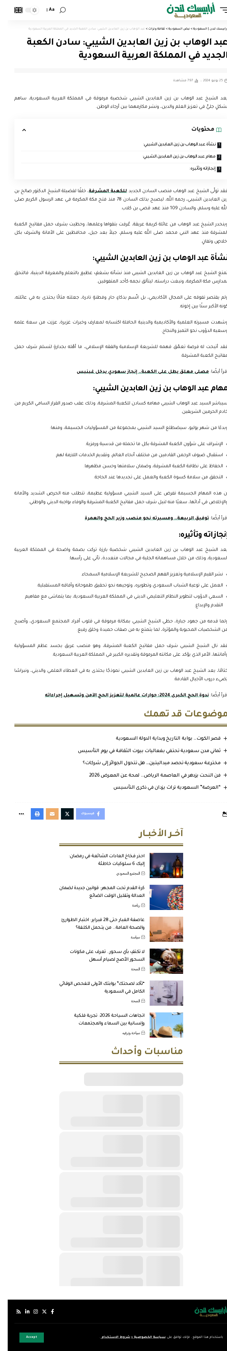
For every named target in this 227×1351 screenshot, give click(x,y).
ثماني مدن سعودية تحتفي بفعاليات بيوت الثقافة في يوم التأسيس (141, 751)
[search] (55, 10)
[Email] (44, 814)
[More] (14, 814)
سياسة (127, 937)
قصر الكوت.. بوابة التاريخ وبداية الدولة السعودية (160, 739)
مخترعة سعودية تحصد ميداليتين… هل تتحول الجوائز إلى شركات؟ (144, 763)
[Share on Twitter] (59, 814)
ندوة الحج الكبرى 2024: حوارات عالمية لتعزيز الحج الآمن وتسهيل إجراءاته (119, 695)
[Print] (29, 814)
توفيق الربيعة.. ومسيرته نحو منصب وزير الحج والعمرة (139, 518)
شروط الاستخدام (108, 1337)
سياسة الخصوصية (141, 1337)
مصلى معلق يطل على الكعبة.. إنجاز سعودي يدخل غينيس (135, 372)
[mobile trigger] (214, 10)
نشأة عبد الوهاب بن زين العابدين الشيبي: (171, 144)
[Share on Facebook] (82, 814)
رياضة (128, 905)
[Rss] (11, 1311)
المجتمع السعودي (120, 873)
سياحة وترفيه (123, 1033)
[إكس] (36, 1311)
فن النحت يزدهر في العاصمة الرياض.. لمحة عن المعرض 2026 (147, 776)
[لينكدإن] (19, 1311)
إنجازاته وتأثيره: (194, 169)
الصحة (127, 969)
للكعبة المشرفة (100, 191)
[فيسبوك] (45, 1311)
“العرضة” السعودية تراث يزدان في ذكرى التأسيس (159, 788)
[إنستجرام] (28, 1311)
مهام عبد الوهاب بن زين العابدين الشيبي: (171, 157)
